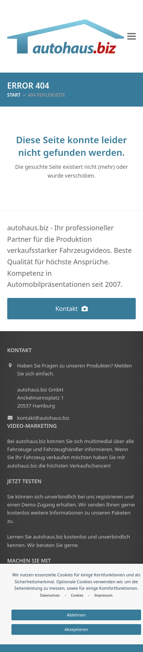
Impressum (103, 595)
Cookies (77, 595)
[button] (131, 36)
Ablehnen (76, 615)
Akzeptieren (76, 629)
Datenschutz (50, 595)
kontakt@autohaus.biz (43, 417)
